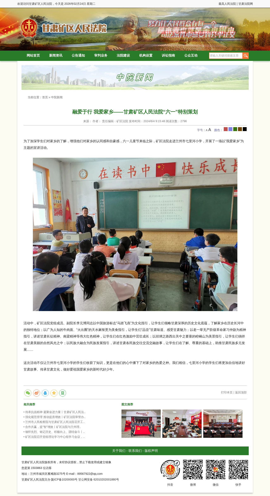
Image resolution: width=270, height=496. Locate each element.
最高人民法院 (227, 3)
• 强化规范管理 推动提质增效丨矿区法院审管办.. (55, 417)
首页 (45, 97)
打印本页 (227, 392)
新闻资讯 (55, 55)
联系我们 (135, 450)
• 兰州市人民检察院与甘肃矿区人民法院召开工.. (54, 422)
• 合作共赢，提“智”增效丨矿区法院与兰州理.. (52, 427)
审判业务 (100, 55)
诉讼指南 (168, 55)
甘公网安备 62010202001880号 (98, 479)
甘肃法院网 (245, 3)
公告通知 (78, 55)
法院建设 (123, 55)
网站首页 (33, 55)
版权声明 (151, 450)
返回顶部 (241, 392)
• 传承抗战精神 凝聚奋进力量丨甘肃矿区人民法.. (55, 412)
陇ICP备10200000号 (64, 479)
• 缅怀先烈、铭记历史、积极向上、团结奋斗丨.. (54, 431)
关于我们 (118, 450)
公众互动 (190, 55)
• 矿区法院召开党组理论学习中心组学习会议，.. (54, 436)
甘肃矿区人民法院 (62, 28)
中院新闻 (57, 97)
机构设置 (145, 55)
